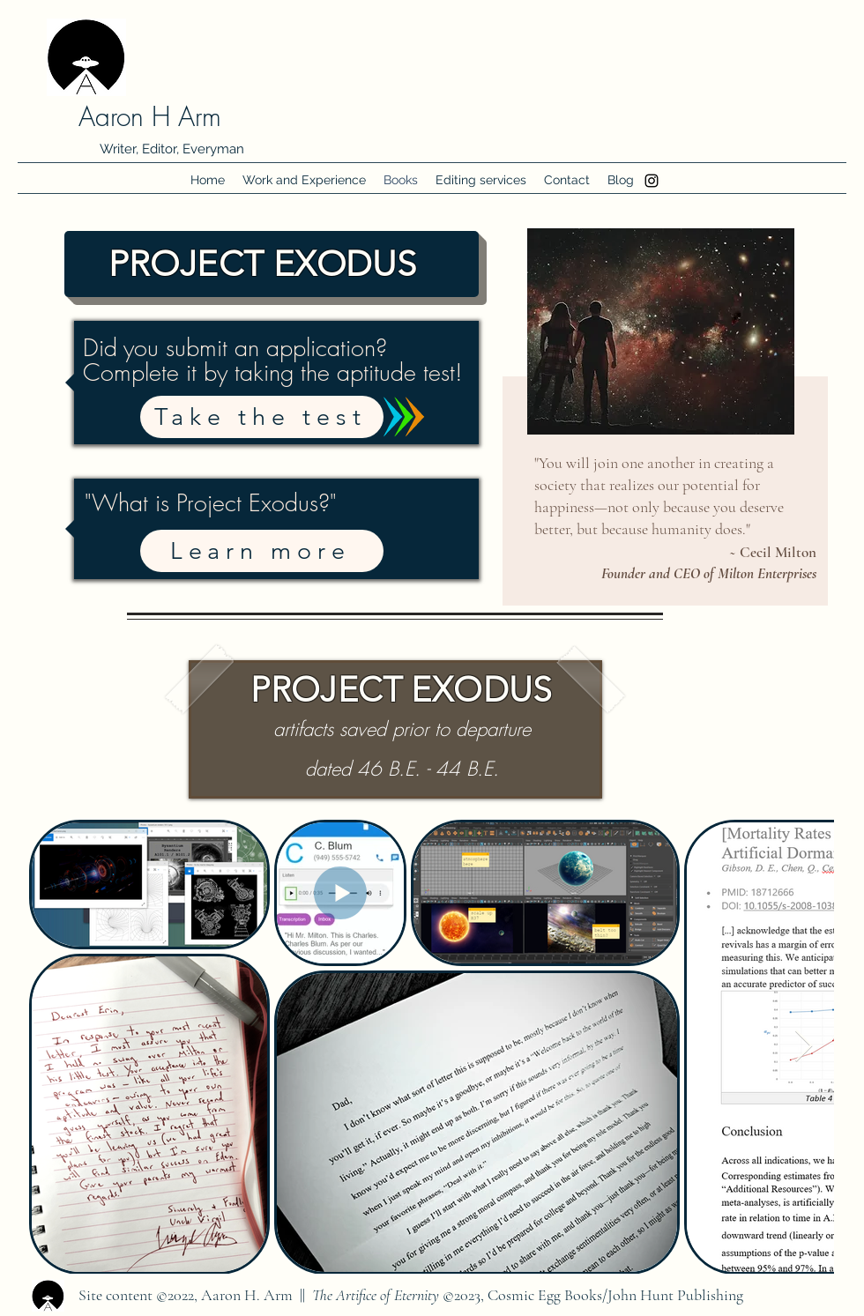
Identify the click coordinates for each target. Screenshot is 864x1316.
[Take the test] (262, 417)
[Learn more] (262, 551)
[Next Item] (803, 1047)
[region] (662, 416)
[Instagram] (651, 181)
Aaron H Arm (149, 116)
